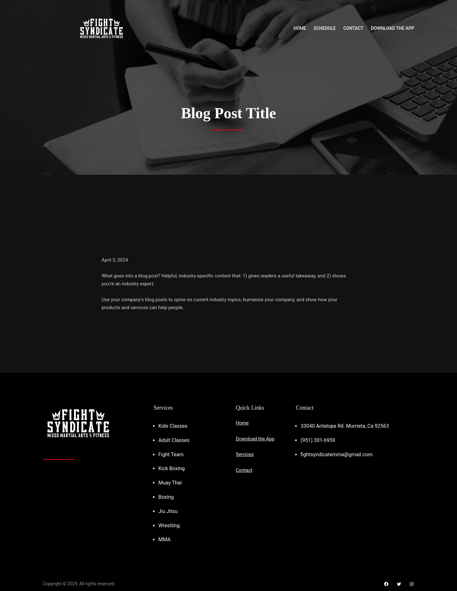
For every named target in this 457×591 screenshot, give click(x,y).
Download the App (255, 439)
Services (245, 454)
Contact (244, 470)
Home (242, 423)
